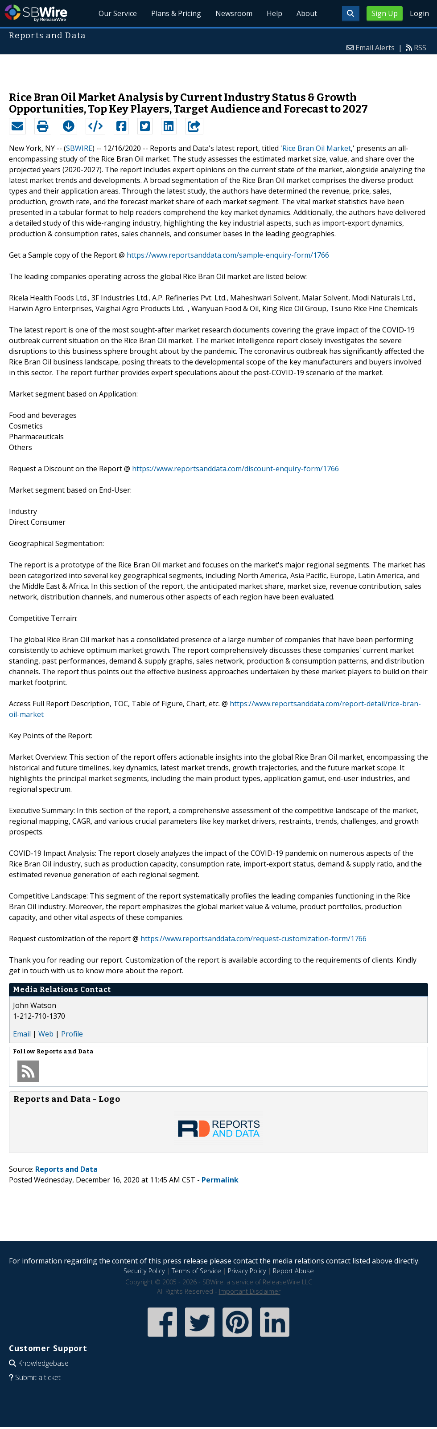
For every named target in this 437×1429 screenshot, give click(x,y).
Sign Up (384, 13)
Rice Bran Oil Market (316, 148)
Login (419, 13)
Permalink (220, 1180)
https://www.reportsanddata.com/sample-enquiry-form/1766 (228, 255)
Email (22, 1034)
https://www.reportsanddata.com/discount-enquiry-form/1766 (235, 469)
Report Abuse (293, 1271)
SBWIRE (79, 148)
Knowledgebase (43, 1363)
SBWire (35, 13)
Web (46, 1034)
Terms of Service (196, 1271)
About (307, 13)
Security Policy (144, 1271)
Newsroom (233, 13)
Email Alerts (375, 48)
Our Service (118, 13)
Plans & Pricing (176, 13)
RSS (420, 48)
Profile (72, 1034)
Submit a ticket (38, 1377)
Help (274, 13)
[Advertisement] (218, 68)
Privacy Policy (247, 1271)
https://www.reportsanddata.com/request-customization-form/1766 (253, 938)
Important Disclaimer (249, 1291)
